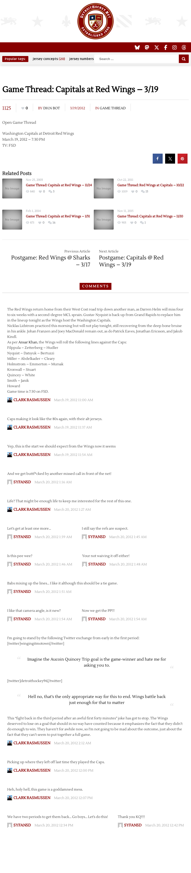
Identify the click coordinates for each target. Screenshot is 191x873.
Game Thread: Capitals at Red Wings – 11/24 (59, 185)
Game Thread (113, 108)
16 (53, 223)
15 (146, 191)
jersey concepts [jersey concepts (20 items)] (49, 59)
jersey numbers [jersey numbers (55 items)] (84, 59)
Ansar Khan (27, 342)
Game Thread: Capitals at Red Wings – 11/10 (150, 216)
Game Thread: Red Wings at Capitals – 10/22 (150, 185)
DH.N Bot (51, 108)
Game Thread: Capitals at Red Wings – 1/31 (58, 216)
